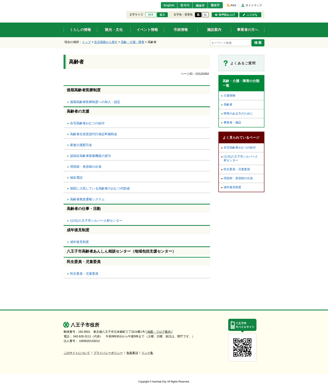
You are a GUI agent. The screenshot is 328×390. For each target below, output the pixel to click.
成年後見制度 (79, 241)
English (164, 5)
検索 (258, 42)
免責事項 (132, 352)
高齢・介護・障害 (132, 42)
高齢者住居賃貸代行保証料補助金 (93, 133)
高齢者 (228, 103)
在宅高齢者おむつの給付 (87, 122)
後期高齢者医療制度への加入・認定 (95, 101)
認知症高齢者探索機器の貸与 (90, 155)
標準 (151, 14)
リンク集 (147, 352)
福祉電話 (76, 177)
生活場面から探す (106, 42)
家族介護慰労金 (81, 144)
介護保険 (229, 95)
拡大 (162, 14)
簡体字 (198, 5)
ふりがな (252, 14)
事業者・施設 (232, 121)
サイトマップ (254, 5)
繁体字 (214, 5)
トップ (86, 42)
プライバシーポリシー (108, 352)
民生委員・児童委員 (84, 273)
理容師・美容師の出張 (85, 166)
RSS (233, 5)
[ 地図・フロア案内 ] (159, 331)
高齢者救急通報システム (87, 198)
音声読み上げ (227, 14)
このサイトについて (77, 352)
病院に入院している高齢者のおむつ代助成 (100, 187)
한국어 (181, 5)
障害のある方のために (238, 112)
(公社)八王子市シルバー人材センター (96, 220)
